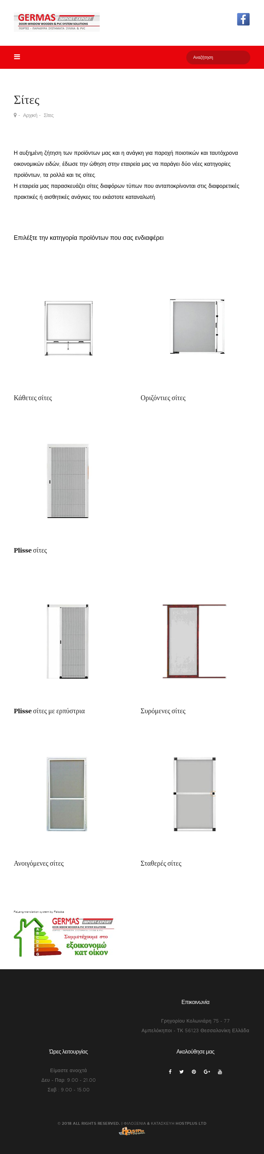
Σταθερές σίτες (161, 863)
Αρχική (30, 115)
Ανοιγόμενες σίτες (39, 863)
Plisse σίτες (30, 550)
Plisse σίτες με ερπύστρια (49, 711)
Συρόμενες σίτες (163, 711)
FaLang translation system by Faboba (39, 911)
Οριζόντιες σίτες (163, 398)
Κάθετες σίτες (33, 398)
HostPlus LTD (191, 1123)
